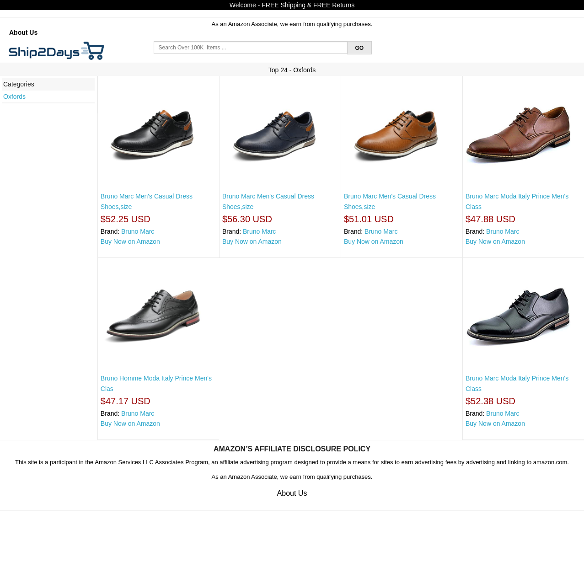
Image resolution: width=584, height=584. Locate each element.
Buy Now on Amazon (130, 241)
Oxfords (14, 96)
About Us (23, 32)
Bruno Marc (137, 231)
